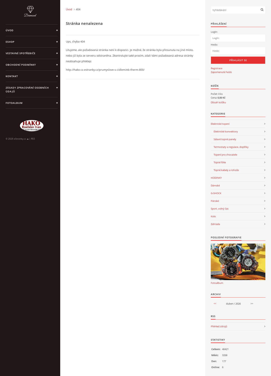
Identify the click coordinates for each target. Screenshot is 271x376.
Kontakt (12, 76)
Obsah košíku (218, 102)
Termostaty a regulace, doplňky (231, 147)
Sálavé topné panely (225, 139)
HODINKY (216, 177)
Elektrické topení (220, 123)
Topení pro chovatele (225, 154)
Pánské (215, 201)
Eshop (10, 41)
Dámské (215, 185)
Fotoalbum (14, 103)
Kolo (213, 216)
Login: (214, 31)
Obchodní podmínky (21, 64)
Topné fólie (220, 162)
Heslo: (214, 44)
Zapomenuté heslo (221, 72)
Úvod (10, 30)
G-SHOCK (216, 193)
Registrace (216, 68)
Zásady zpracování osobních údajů (27, 89)
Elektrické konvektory (226, 131)
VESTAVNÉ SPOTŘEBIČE (20, 53)
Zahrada (215, 224)
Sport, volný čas (219, 208)
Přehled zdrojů (219, 326)
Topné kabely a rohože (226, 170)
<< (215, 303)
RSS (33, 138)
